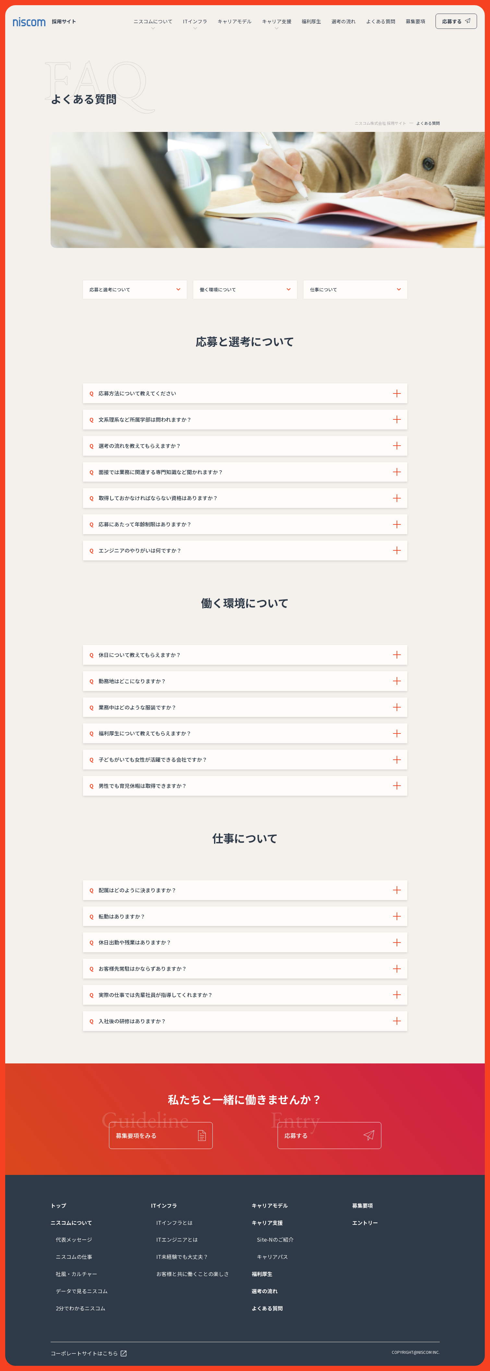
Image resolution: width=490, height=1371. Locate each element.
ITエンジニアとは (177, 1239)
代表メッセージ (74, 1239)
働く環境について (218, 289)
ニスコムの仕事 (74, 1256)
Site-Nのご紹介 (275, 1239)
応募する (452, 21)
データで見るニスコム (82, 1291)
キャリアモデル (235, 21)
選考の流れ (343, 21)
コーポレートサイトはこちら (84, 1353)
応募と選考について (110, 289)
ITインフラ (195, 21)
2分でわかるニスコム (80, 1308)
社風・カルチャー (76, 1274)
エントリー (365, 1222)
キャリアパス (272, 1256)
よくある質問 (380, 21)
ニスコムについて (153, 21)
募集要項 (415, 21)
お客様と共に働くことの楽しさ (192, 1274)
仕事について (323, 289)
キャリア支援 (276, 21)
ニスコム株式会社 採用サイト (380, 123)
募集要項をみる (136, 1135)
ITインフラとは (174, 1222)
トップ (58, 1205)
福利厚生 (311, 21)
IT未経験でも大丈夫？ (182, 1256)
